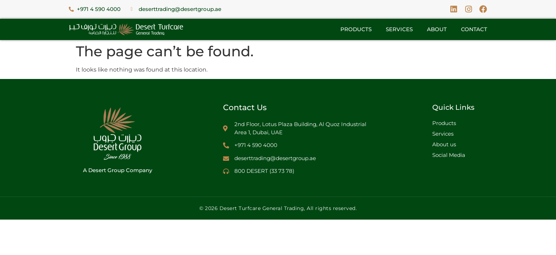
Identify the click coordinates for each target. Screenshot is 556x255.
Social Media (448, 155)
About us (444, 144)
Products (356, 29)
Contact (474, 29)
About (437, 29)
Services (399, 29)
